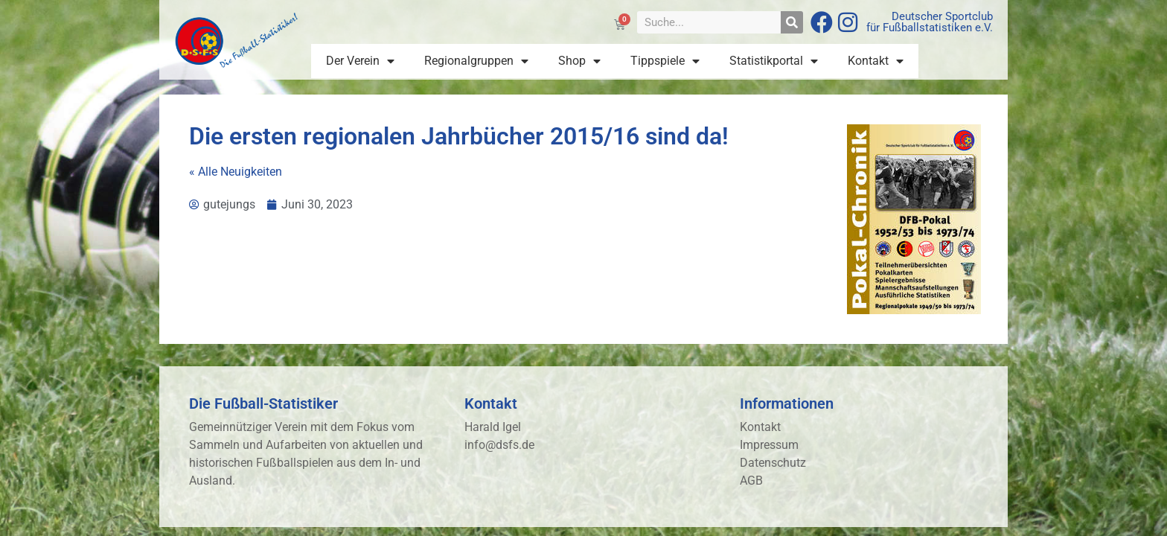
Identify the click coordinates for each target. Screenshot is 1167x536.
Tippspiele (665, 61)
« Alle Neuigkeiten (235, 172)
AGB (751, 480)
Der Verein (360, 61)
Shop (579, 61)
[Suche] (792, 22)
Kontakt (876, 61)
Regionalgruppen (476, 61)
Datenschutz (773, 463)
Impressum (769, 445)
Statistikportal (773, 61)
